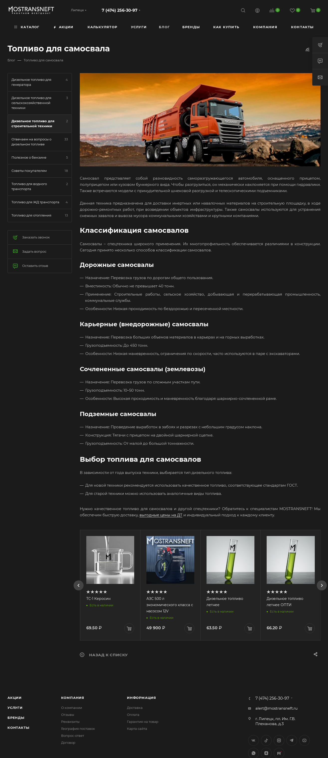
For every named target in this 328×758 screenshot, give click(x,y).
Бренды (15, 718)
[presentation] (79, 585)
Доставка (135, 708)
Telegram (291, 740)
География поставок (78, 729)
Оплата (133, 715)
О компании (71, 708)
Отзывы (67, 715)
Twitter (266, 740)
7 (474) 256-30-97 (119, 10)
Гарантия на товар (142, 722)
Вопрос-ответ (72, 736)
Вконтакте (253, 740)
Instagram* (279, 740)
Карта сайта (137, 729)
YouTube (304, 740)
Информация (141, 698)
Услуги (15, 708)
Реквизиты (70, 722)
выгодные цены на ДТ (160, 515)
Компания (72, 698)
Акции (14, 698)
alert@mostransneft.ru (276, 708)
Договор (68, 743)
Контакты (18, 728)
